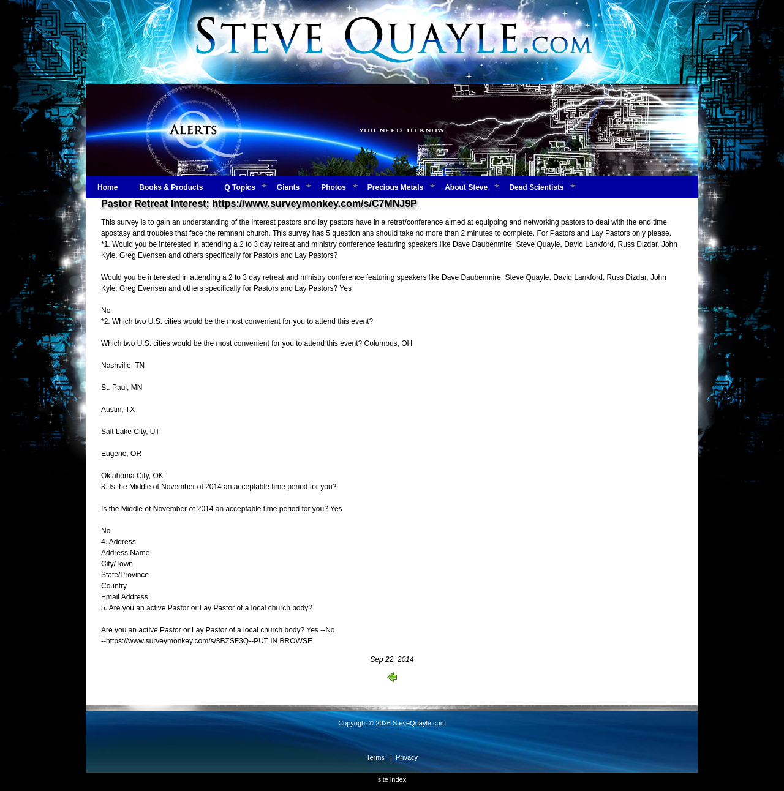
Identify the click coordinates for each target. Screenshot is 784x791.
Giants (288, 187)
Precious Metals (395, 187)
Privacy (407, 757)
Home (107, 187)
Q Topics (239, 187)
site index (392, 779)
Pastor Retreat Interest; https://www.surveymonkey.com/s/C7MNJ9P (259, 203)
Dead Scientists (536, 187)
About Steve (466, 187)
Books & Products (171, 187)
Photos (333, 187)
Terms (375, 757)
